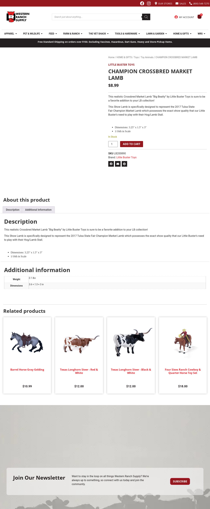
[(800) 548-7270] (190, 3)
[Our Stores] (156, 3)
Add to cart (131, 144)
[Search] (146, 17)
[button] (111, 164)
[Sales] (177, 3)
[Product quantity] (113, 144)
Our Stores (165, 3)
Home (111, 57)
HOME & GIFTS (124, 57)
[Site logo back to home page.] (18, 16)
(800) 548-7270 (201, 3)
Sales (182, 3)
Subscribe (180, 481)
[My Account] (176, 17)
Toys (136, 57)
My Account (186, 17)
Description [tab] (12, 209)
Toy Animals (147, 57)
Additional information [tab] (38, 209)
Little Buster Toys (121, 64)
